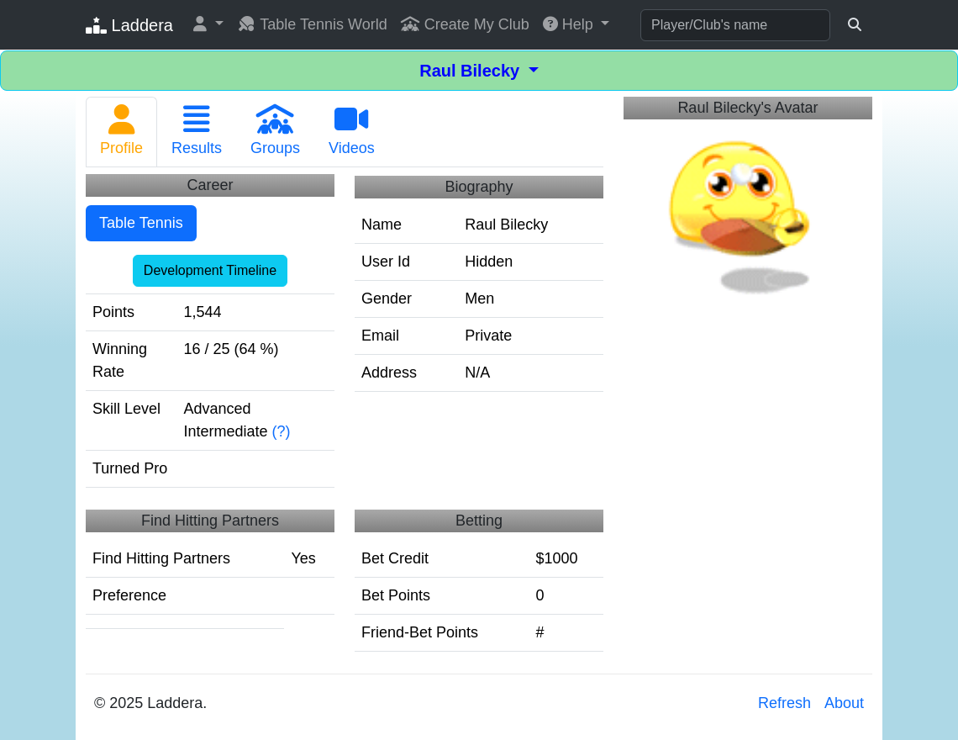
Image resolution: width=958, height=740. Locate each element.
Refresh (784, 703)
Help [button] (570, 24)
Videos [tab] (352, 130)
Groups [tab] (275, 130)
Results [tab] (196, 130)
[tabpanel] (344, 416)
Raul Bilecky (471, 70)
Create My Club (465, 24)
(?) (281, 431)
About (844, 703)
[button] (208, 25)
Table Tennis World (312, 24)
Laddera (129, 25)
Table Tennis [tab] (141, 222)
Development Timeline (210, 270)
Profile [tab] (121, 130)
